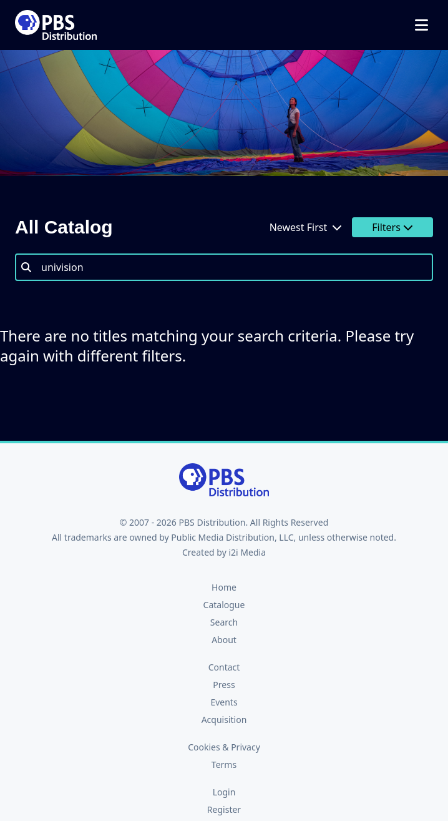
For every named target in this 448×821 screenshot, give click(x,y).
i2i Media (247, 552)
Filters (392, 227)
